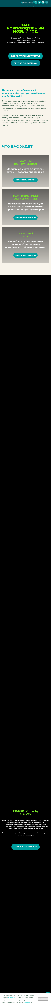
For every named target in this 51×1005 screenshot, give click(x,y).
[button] (27, 2)
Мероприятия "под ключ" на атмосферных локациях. (36, 4)
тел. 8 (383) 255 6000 (43, 6)
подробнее (12, 997)
